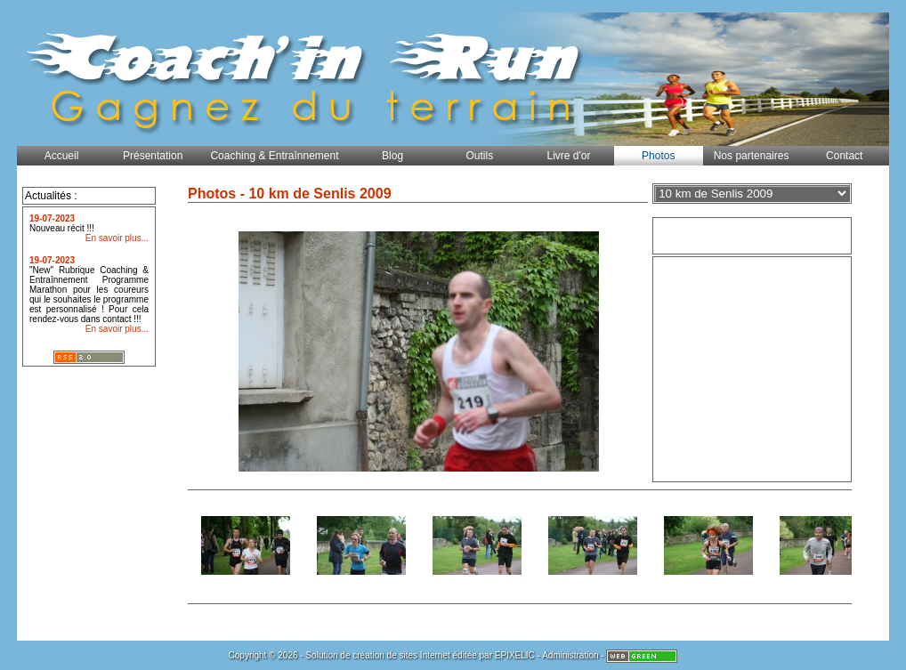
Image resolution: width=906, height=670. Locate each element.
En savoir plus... (117, 238)
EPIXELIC (515, 655)
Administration (570, 655)
